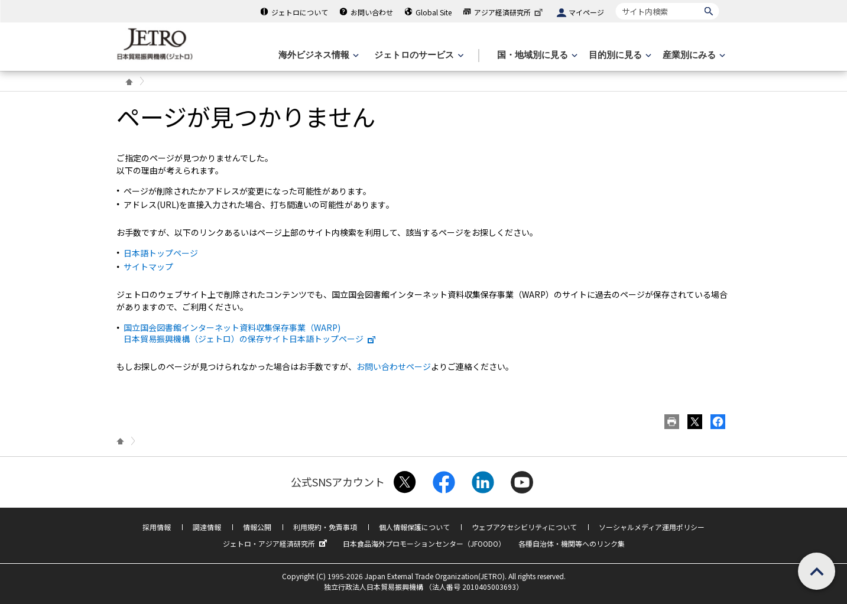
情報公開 (257, 527)
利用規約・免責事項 (325, 527)
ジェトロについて (299, 12)
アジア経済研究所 (509, 12)
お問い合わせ (372, 12)
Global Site (434, 12)
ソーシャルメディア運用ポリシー (652, 527)
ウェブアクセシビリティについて (524, 527)
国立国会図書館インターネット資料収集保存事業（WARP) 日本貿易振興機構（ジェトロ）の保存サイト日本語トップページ (250, 333)
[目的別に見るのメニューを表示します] (619, 55)
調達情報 (207, 527)
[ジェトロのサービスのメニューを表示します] (417, 55)
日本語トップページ (161, 253)
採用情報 (156, 527)
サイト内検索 (615, 2)
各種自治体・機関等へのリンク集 (571, 543)
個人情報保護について (414, 527)
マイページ (586, 12)
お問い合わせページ (393, 366)
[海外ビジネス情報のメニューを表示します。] (317, 55)
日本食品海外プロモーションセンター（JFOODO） (424, 543)
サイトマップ (148, 266)
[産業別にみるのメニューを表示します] (693, 55)
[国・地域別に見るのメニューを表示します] (536, 55)
